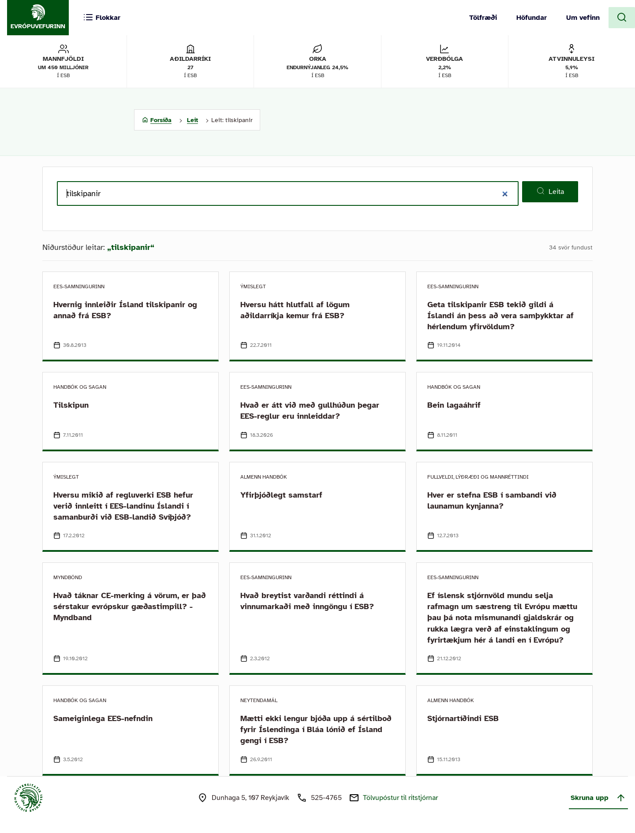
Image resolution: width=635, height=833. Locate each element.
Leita (550, 191)
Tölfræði (483, 17)
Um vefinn (583, 17)
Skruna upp (598, 797)
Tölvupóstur (400, 797)
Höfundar (531, 17)
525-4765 (326, 797)
